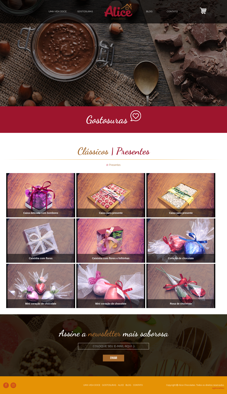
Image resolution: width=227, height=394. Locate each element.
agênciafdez (218, 388)
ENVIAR (113, 358)
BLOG (149, 11)
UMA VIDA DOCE (58, 11)
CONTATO (172, 11)
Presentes (115, 165)
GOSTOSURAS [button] (85, 11)
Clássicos (92, 151)
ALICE (121, 385)
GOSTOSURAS (109, 385)
